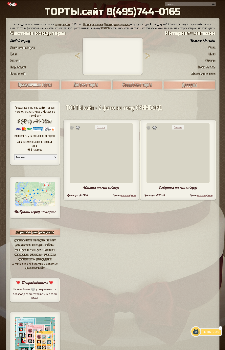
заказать (105, 28)
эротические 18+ (35, 268)
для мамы (50, 254)
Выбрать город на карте (35, 211)
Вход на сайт (18, 73)
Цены (13, 54)
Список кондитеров (22, 47)
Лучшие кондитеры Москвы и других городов (106, 24)
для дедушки (44, 259)
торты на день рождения (35, 232)
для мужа (35, 249)
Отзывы (15, 60)
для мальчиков (23, 240)
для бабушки (26, 259)
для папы (49, 249)
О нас (212, 47)
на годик (38, 240)
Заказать (101, 127)
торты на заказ (62, 24)
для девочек (23, 245)
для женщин (21, 254)
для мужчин (22, 249)
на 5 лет (51, 240)
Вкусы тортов (206, 67)
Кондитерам (18, 67)
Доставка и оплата (203, 73)
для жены (35, 254)
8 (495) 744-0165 (34, 121)
